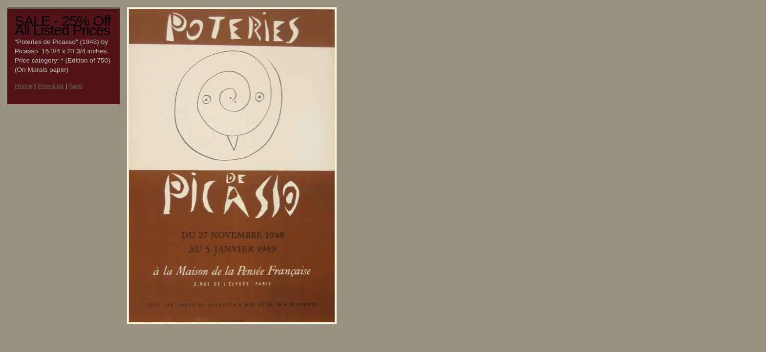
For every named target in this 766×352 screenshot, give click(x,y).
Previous (51, 85)
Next (76, 85)
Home (23, 85)
